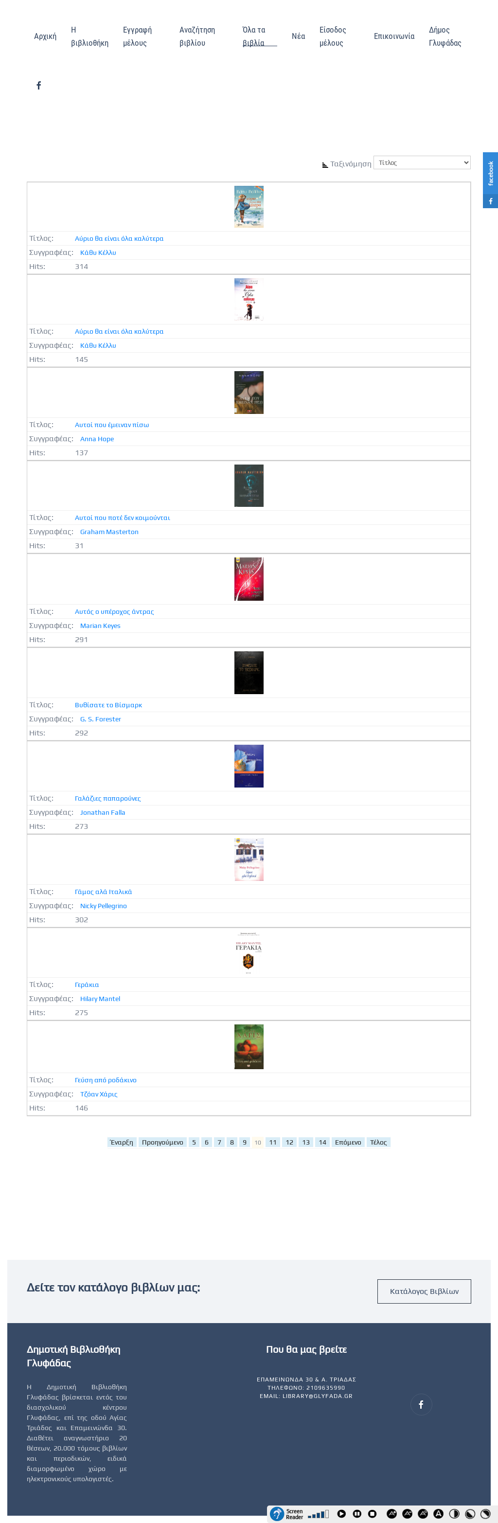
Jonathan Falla (102, 812)
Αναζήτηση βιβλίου (197, 36)
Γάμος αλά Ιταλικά (103, 892)
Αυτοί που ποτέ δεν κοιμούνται (122, 517)
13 (306, 1142)
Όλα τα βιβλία (254, 36)
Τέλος (378, 1142)
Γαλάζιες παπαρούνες (108, 798)
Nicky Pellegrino (103, 906)
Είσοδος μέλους (333, 36)
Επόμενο (348, 1142)
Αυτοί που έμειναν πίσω (112, 425)
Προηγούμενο (162, 1142)
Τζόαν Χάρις (99, 1094)
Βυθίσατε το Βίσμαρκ (108, 705)
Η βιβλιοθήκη (89, 36)
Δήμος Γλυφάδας (445, 36)
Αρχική (45, 36)
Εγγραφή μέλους (137, 36)
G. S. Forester (100, 719)
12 (289, 1142)
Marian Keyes (100, 625)
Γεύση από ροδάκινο (106, 1080)
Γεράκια (87, 984)
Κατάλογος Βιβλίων (424, 1291)
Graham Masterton (109, 532)
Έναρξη (122, 1142)
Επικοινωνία (394, 36)
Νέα (298, 36)
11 (273, 1142)
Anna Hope (97, 439)
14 (322, 1142)
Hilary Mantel (100, 999)
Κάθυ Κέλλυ (98, 252)
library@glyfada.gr (318, 1396)
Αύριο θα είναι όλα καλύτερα (119, 238)
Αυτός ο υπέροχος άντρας (114, 611)
